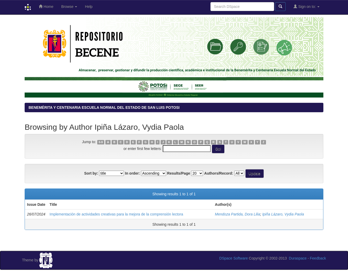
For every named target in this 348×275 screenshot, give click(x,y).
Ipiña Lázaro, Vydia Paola (283, 214)
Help (89, 6)
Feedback (318, 258)
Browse (69, 6)
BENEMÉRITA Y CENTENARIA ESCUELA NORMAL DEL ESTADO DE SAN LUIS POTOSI (104, 107)
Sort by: (91, 173)
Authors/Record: (218, 173)
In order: (132, 173)
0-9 (101, 142)
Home (46, 6)
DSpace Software (233, 258)
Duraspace (298, 258)
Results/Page (178, 173)
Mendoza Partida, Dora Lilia (237, 214)
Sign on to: (306, 6)
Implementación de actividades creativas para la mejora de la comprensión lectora (116, 214)
